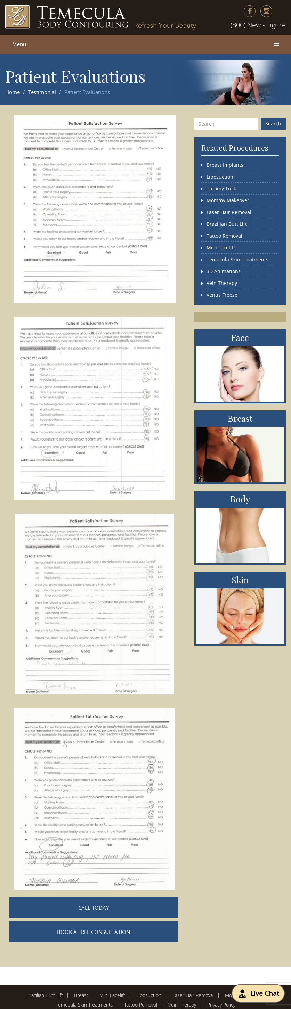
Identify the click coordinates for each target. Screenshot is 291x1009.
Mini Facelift (221, 247)
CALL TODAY (93, 907)
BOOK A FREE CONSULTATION (93, 931)
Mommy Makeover (228, 200)
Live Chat (258, 993)
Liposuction (220, 176)
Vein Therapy (222, 283)
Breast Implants (225, 165)
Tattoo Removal (224, 235)
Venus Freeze (222, 295)
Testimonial (42, 92)
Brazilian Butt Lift (227, 224)
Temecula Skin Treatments (237, 259)
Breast (81, 995)
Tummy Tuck (221, 188)
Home (12, 92)
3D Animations (224, 271)
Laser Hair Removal (229, 212)
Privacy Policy (221, 1004)
